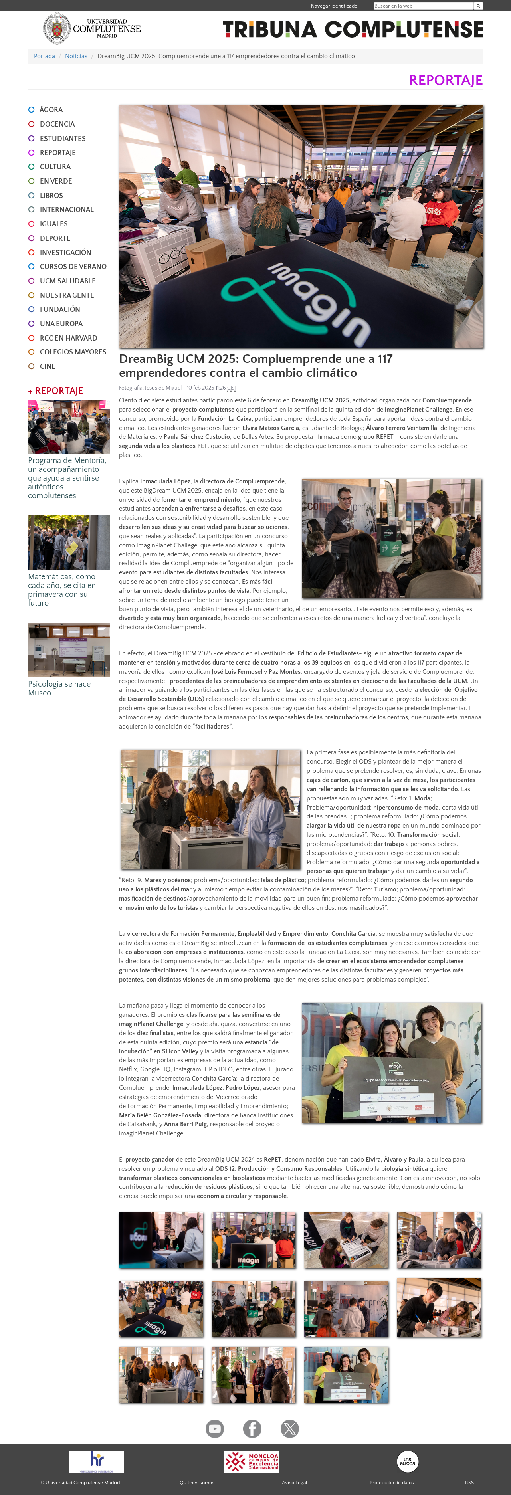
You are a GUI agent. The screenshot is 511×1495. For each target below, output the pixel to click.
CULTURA (55, 167)
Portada (44, 56)
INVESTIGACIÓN (65, 253)
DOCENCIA (57, 125)
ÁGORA (51, 110)
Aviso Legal (294, 1482)
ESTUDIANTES (63, 139)
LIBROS (51, 196)
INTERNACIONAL (67, 210)
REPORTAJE (58, 153)
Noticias (76, 56)
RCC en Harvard (68, 339)
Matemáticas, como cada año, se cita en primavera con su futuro (62, 590)
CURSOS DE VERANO (73, 267)
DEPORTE (55, 239)
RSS (469, 1482)
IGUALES (54, 224)
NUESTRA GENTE (67, 296)
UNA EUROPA (61, 324)
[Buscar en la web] (478, 6)
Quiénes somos (197, 1482)
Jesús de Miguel (163, 388)
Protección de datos (392, 1482)
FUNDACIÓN (60, 310)
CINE (47, 367)
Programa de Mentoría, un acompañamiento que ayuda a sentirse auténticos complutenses (67, 478)
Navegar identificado (334, 5)
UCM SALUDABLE (68, 281)
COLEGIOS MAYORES (73, 352)
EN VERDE (56, 182)
